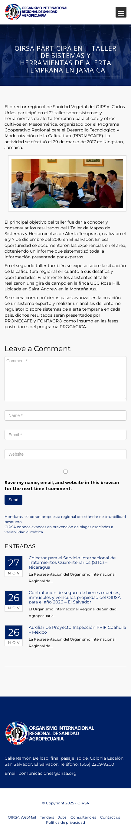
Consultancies (83, 817)
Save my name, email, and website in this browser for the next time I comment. (62, 485)
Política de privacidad (65, 822)
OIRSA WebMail (22, 817)
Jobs (62, 817)
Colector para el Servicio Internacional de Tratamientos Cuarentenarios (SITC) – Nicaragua (72, 562)
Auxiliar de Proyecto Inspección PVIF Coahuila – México (77, 630)
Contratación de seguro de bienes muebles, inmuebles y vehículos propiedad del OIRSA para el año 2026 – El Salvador (75, 597)
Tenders (47, 817)
